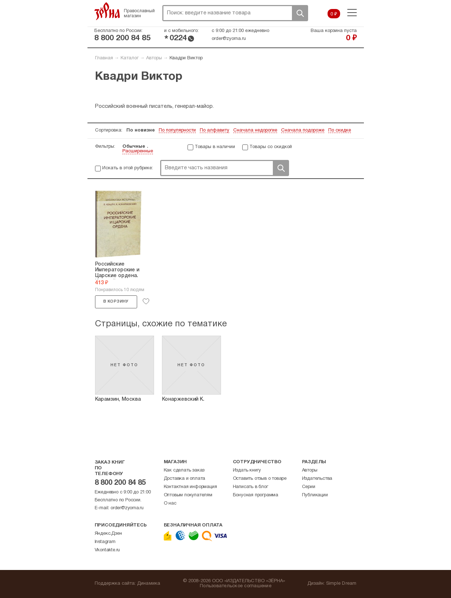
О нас (170, 503)
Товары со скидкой (270, 147)
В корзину (115, 301)
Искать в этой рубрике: (127, 168)
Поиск (300, 13)
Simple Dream (341, 583)
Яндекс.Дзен (108, 534)
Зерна (107, 11)
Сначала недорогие (255, 130)
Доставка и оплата (185, 479)
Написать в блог (250, 487)
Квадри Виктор (186, 58)
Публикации (315, 495)
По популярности (177, 130)
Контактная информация (190, 487)
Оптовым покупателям (188, 495)
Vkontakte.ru (107, 550)
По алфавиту (214, 130)
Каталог (130, 58)
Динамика (149, 583)
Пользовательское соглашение (235, 586)
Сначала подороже (302, 130)
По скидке (339, 130)
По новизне (140, 130)
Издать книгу (247, 470)
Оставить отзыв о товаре (260, 479)
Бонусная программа (255, 495)
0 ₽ (333, 14)
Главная (104, 58)
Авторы (154, 58)
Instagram (105, 542)
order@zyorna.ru (229, 39)
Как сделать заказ (184, 470)
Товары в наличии (215, 147)
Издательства (317, 479)
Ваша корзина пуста (334, 31)
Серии (308, 487)
